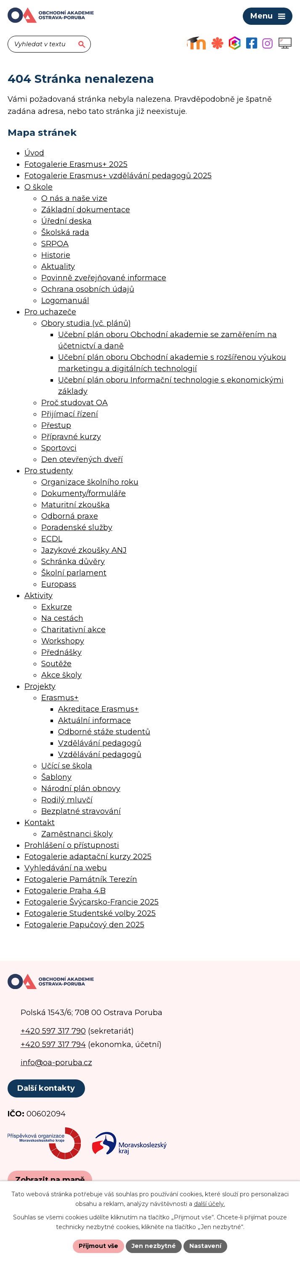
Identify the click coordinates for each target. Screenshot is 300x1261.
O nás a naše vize (74, 198)
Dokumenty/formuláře (83, 493)
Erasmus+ (60, 697)
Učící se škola (66, 765)
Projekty (40, 686)
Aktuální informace (94, 720)
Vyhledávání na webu (65, 868)
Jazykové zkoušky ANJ (84, 550)
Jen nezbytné (154, 1246)
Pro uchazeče (50, 312)
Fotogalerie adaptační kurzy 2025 (87, 856)
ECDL (51, 538)
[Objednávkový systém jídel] (217, 43)
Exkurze (56, 607)
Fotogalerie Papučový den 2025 (84, 924)
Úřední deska (66, 221)
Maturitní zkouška (75, 504)
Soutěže (56, 663)
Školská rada (65, 232)
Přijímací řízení (69, 414)
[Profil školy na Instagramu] (267, 43)
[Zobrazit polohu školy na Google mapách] (50, 1180)
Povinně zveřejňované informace (103, 277)
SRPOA (55, 243)
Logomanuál (65, 300)
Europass (58, 584)
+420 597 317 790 (53, 1031)
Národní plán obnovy (80, 788)
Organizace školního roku (89, 482)
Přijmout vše (98, 1246)
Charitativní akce (73, 629)
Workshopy (62, 641)
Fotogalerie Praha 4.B (65, 890)
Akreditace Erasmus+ (98, 709)
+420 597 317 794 (53, 1044)
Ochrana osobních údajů (87, 289)
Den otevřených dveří (82, 459)
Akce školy (61, 675)
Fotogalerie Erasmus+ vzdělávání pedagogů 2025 (118, 175)
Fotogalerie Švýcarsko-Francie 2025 (91, 902)
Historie (55, 255)
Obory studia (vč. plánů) (86, 323)
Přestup (56, 425)
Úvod (34, 153)
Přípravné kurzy (71, 436)
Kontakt (39, 822)
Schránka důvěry (73, 561)
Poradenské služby (76, 527)
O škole (38, 187)
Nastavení (205, 1246)
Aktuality (58, 266)
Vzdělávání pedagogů (99, 743)
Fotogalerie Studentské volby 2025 (90, 913)
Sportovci (59, 448)
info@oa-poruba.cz (56, 1062)
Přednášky (61, 652)
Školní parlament (73, 573)
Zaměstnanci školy (77, 834)
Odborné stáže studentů (104, 731)
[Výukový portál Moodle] (196, 43)
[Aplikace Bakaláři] (234, 43)
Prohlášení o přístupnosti (71, 845)
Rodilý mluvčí (67, 800)
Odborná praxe (69, 516)
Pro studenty (48, 470)
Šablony (56, 777)
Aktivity (38, 595)
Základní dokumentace (85, 209)
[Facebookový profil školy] (252, 43)
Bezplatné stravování (81, 811)
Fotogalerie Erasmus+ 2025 (75, 164)
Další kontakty (46, 1088)
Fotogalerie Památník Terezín (80, 879)
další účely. (209, 1204)
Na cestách (62, 618)
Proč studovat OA (74, 402)
